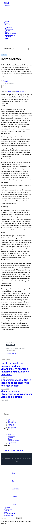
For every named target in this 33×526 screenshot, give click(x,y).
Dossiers (8, 36)
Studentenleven (10, 35)
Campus (7, 30)
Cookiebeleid (12, 427)
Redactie (5, 81)
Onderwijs (8, 27)
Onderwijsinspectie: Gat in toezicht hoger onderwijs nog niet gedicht (16, 383)
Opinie (7, 32)
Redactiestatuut (12, 422)
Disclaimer (11, 424)
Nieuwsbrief (11, 421)
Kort (6, 38)
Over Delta (11, 419)
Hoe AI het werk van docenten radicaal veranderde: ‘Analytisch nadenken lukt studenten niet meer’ (15, 369)
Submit (19, 518)
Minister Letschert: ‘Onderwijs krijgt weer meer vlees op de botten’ (16, 394)
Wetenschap (9, 29)
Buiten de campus (11, 33)
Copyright (11, 425)
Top (16, 461)
